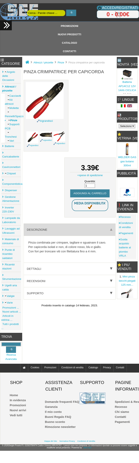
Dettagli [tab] (69, 268)
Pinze (61, 62)
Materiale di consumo (10, 241)
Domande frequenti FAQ (62, 401)
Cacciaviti (13, 95)
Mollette (12, 108)
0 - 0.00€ (118, 14)
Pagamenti (126, 233)
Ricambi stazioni (8, 266)
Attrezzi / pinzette (43, 62)
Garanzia (51, 406)
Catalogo (69, 42)
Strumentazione (11, 278)
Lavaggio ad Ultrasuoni (11, 230)
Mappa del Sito (50, 441)
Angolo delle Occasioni (8, 76)
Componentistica (11, 183)
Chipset (10, 173)
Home (14, 395)
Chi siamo (122, 411)
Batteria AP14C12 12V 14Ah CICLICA (127, 86)
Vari (9, 140)
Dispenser (10, 190)
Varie (8, 302)
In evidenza (18, 400)
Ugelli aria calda (9, 287)
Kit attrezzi (9, 101)
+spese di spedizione (90, 175)
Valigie (9, 295)
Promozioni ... (10, 307)
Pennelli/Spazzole (13, 114)
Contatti (69, 51)
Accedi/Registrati (120, 8)
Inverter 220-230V (8, 209)
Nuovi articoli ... (11, 311)
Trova (6, 336)
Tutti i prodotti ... (10, 326)
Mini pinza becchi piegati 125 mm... (127, 280)
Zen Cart (87, 448)
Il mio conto (53, 411)
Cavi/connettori (11, 166)
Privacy (107, 367)
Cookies (35, 367)
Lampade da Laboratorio (11, 219)
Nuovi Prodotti (69, 34)
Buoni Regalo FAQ (58, 416)
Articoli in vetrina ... (7, 317)
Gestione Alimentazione (10, 198)
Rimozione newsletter (60, 426)
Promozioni (69, 25)
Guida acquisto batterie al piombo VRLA (125, 247)
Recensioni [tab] (69, 281)
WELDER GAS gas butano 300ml (127, 161)
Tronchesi (11, 134)
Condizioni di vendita (126, 224)
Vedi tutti (16, 415)
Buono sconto (55, 421)
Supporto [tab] (69, 293)
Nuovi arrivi (18, 410)
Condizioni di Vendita (86, 441)
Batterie (9, 146)
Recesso (125, 216)
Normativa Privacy (67, 441)
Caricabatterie (10, 155)
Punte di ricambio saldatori (8, 254)
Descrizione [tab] (69, 229)
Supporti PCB (12, 126)
